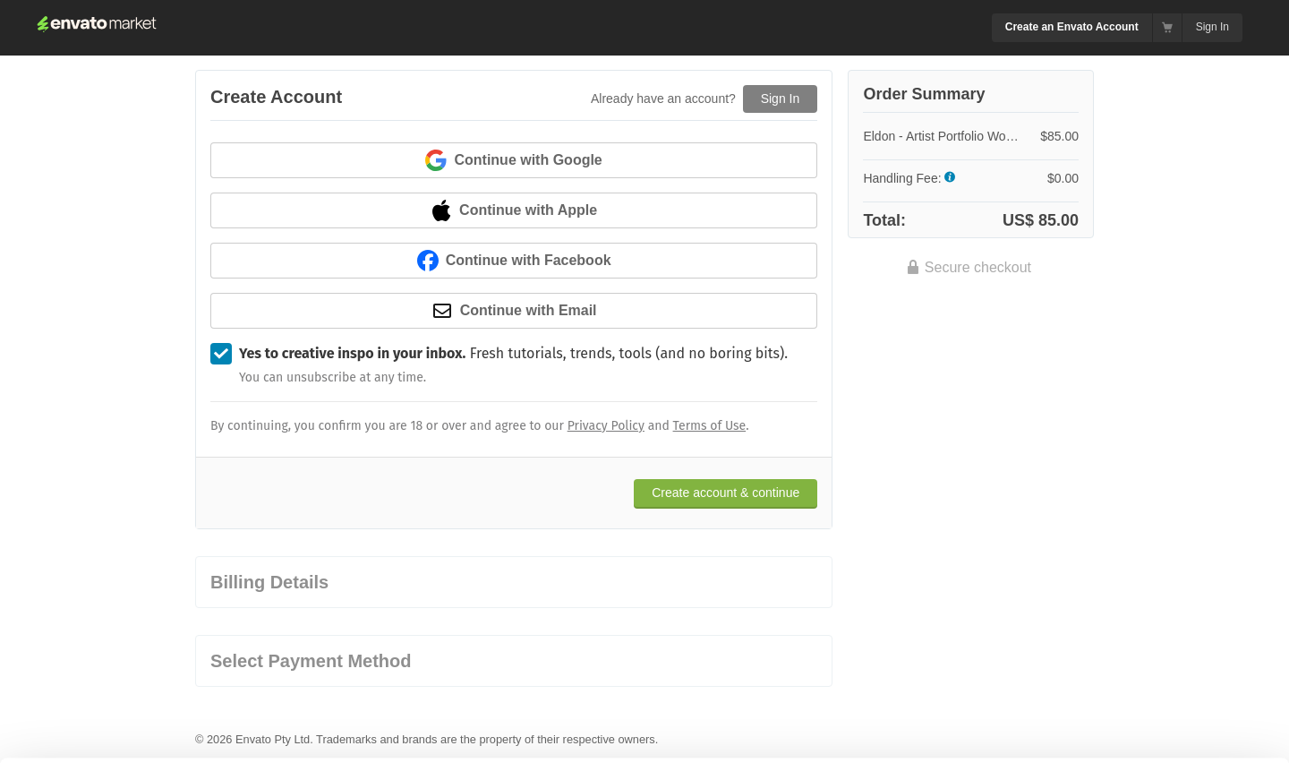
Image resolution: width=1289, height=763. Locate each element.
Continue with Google (513, 160)
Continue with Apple (514, 210)
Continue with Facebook (514, 260)
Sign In (1212, 27)
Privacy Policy (606, 425)
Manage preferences (1141, 714)
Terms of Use (710, 425)
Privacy (322, 740)
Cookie (241, 740)
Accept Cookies (878, 714)
